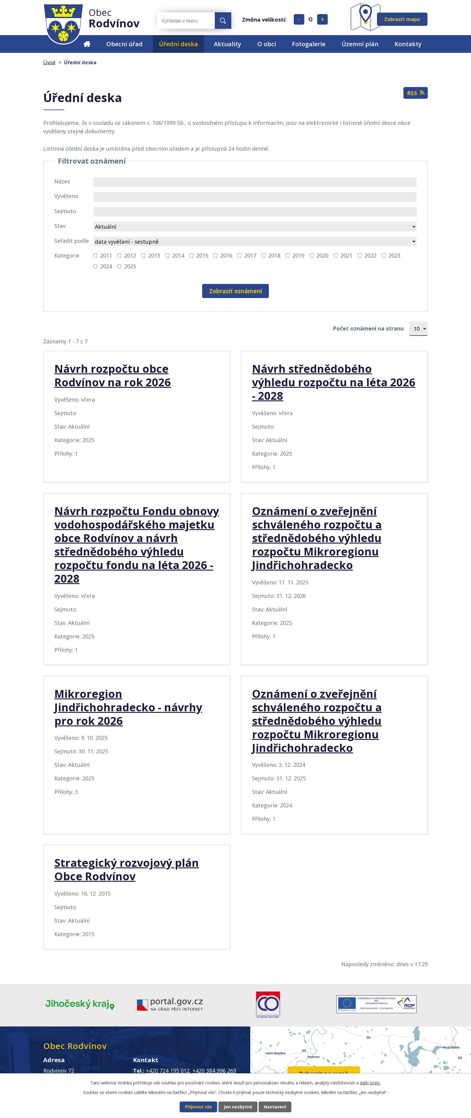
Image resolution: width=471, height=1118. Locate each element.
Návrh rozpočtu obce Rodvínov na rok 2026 (112, 376)
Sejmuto (65, 211)
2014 (178, 255)
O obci (266, 44)
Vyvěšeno (66, 196)
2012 (130, 255)
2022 (370, 255)
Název (62, 181)
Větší (322, 19)
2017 (250, 255)
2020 (322, 255)
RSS (415, 94)
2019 (298, 255)
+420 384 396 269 (214, 1071)
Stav (59, 225)
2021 (346, 255)
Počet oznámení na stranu (368, 328)
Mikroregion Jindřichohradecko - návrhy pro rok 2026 (128, 707)
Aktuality (227, 44)
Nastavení (281, 1106)
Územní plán (360, 44)
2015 (202, 255)
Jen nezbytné (238, 1106)
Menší (299, 19)
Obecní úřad (124, 44)
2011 (106, 255)
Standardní (310, 19)
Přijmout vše (192, 1106)
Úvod (86, 44)
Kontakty (408, 44)
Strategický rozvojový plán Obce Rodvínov (126, 870)
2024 (106, 266)
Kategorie (67, 255)
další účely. (370, 1082)
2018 (274, 255)
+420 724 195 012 (168, 1071)
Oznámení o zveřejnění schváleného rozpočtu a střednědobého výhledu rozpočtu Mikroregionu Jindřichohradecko (317, 538)
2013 (154, 255)
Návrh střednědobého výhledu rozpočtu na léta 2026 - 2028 (333, 382)
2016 (226, 255)
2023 (394, 255)
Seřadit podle (71, 240)
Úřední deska (178, 44)
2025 (130, 266)
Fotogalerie (308, 44)
